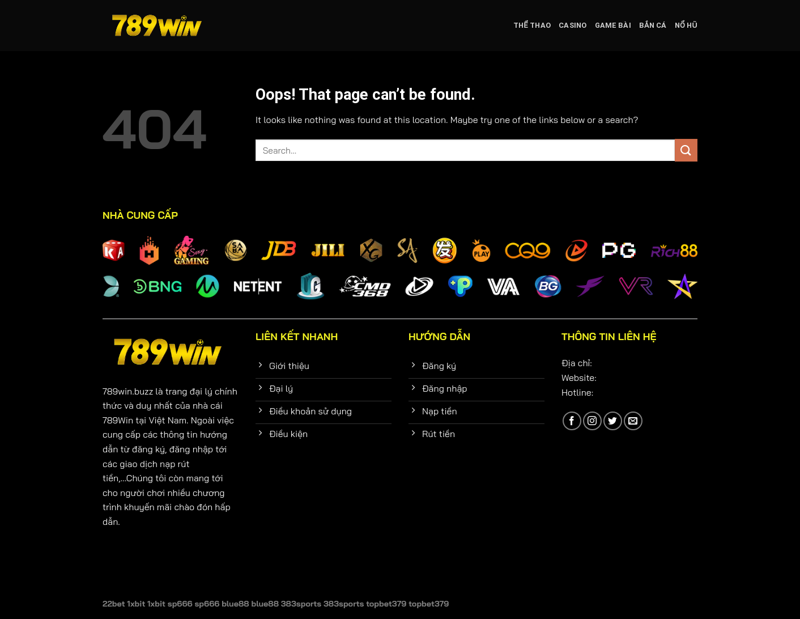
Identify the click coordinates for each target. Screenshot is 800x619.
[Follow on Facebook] (572, 421)
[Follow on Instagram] (592, 421)
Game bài (613, 25)
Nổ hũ (686, 25)
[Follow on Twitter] (612, 421)
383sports (301, 604)
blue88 (235, 604)
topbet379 (386, 604)
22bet (114, 604)
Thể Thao (532, 25)
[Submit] (686, 150)
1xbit (136, 604)
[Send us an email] (633, 421)
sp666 (180, 604)
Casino (573, 25)
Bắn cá (653, 25)
